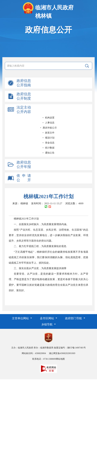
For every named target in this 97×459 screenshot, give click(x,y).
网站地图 (60, 359)
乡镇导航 (47, 324)
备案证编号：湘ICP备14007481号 (70, 348)
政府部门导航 (74, 318)
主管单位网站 (21, 318)
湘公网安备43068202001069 (62, 353)
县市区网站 (47, 318)
